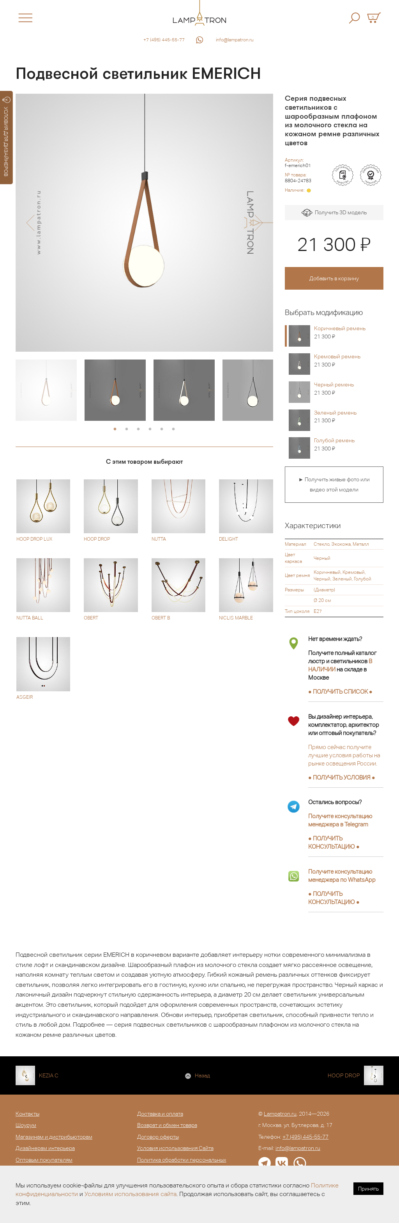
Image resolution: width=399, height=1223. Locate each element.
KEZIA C (48, 1075)
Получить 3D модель (334, 213)
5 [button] (162, 429)
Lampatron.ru (280, 1114)
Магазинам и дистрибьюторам (54, 1137)
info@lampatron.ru (235, 40)
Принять (368, 1189)
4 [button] (150, 429)
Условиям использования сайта (131, 1194)
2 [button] (127, 429)
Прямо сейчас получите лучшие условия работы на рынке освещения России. (344, 755)
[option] (144, 223)
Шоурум (26, 1125)
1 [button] (115, 429)
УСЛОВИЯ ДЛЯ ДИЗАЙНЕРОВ (6, 136)
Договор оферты (158, 1137)
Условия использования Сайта (175, 1148)
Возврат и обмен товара (167, 1125)
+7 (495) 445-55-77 (164, 40)
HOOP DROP (344, 1075)
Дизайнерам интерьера (45, 1148)
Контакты (27, 1114)
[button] (30, 223)
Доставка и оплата (160, 1114)
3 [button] (138, 429)
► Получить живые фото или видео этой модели (334, 484)
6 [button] (173, 429)
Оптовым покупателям (44, 1160)
